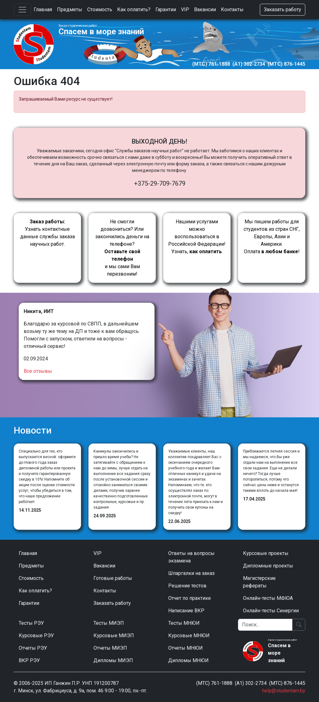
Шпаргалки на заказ (191, 573)
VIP (185, 9)
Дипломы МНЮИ (188, 660)
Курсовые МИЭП (113, 635)
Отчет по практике (189, 598)
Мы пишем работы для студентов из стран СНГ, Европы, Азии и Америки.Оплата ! (272, 236)
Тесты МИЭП (108, 623)
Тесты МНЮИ (184, 623)
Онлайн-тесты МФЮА (268, 598)
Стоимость (99, 9)
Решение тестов (187, 586)
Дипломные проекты (268, 566)
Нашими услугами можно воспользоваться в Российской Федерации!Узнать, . (197, 236)
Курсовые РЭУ (36, 635)
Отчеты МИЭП (110, 648)
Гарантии (165, 9)
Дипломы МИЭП (113, 660)
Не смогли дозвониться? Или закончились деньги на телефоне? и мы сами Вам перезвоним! (122, 248)
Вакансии (205, 9)
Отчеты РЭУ (33, 648)
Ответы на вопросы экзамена (191, 557)
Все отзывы (38, 371)
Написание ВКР (186, 611)
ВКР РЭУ (29, 660)
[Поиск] (265, 625)
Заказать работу (282, 9)
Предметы (69, 9)
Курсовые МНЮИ (189, 635)
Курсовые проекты (265, 553)
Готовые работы (112, 578)
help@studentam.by (283, 691)
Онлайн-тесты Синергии (271, 611)
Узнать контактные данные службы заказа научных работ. (47, 233)
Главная (43, 9)
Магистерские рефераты (259, 582)
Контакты (232, 9)
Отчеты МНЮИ (185, 648)
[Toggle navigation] (22, 9)
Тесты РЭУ (31, 623)
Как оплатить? (133, 9)
